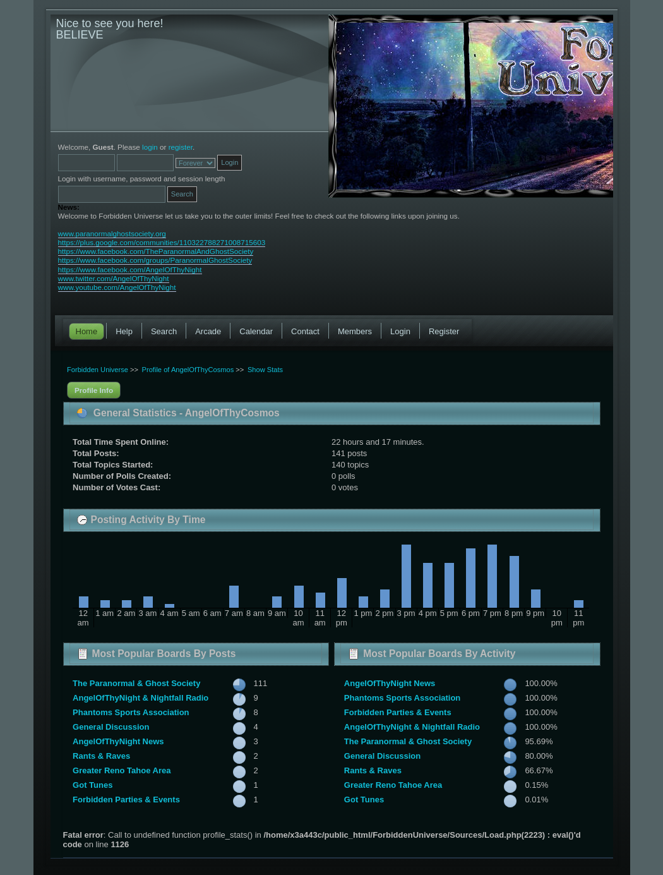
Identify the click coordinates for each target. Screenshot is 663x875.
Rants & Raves (101, 756)
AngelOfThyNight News (118, 741)
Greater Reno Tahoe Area (121, 770)
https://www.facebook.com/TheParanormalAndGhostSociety (156, 251)
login (150, 147)
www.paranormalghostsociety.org (112, 233)
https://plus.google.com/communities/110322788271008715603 (162, 242)
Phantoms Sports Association (131, 712)
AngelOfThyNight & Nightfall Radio (140, 698)
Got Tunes (92, 785)
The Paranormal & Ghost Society (136, 683)
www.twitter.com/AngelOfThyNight (113, 278)
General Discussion (111, 727)
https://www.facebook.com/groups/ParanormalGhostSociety (155, 260)
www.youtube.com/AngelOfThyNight (117, 287)
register (181, 147)
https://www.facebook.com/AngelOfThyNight (130, 269)
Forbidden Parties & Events (126, 799)
